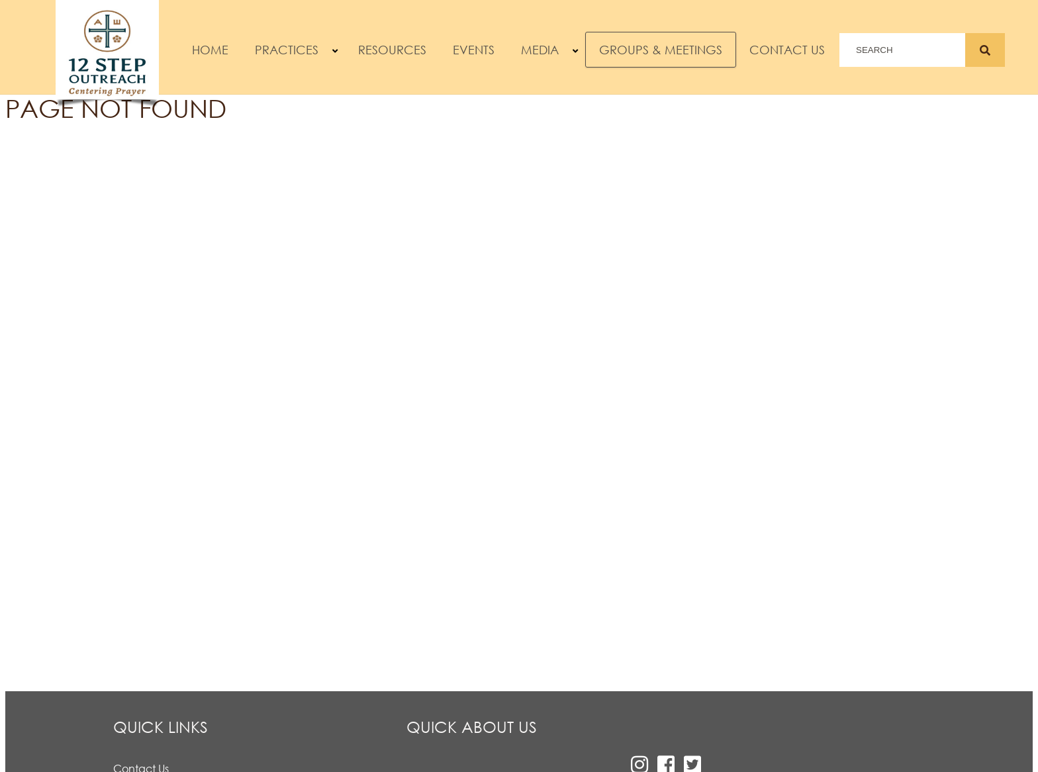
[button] (335, 51)
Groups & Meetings (660, 49)
